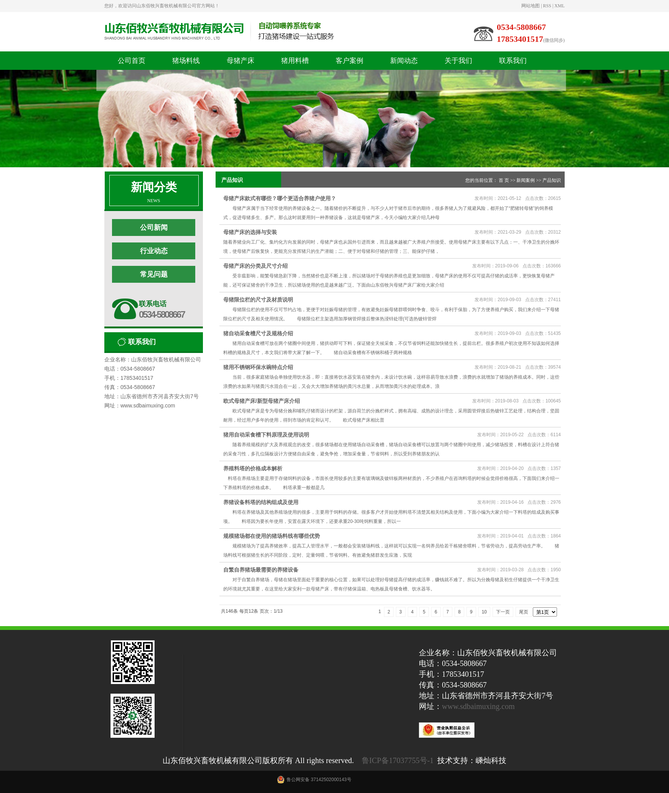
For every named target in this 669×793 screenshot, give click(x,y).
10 (484, 612)
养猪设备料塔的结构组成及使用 (260, 502)
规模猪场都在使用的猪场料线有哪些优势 (271, 536)
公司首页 (131, 60)
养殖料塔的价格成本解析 (252, 468)
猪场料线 (186, 60)
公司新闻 (154, 227)
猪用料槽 (295, 60)
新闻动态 (404, 60)
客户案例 (349, 60)
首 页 (504, 180)
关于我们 (458, 60)
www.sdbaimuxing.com (478, 706)
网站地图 (530, 5)
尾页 (523, 612)
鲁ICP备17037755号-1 (398, 760)
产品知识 (551, 180)
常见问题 (154, 274)
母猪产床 (240, 60)
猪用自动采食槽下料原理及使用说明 (266, 435)
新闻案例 (525, 180)
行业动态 (154, 251)
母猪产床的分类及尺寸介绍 (255, 266)
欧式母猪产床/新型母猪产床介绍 (261, 401)
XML (559, 5)
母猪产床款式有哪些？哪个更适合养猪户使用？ (279, 198)
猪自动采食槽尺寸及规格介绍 (258, 333)
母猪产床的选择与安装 (250, 232)
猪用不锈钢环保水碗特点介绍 (258, 367)
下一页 (503, 612)
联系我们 (513, 60)
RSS (547, 5)
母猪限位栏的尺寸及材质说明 (258, 300)
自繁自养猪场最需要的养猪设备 (260, 570)
